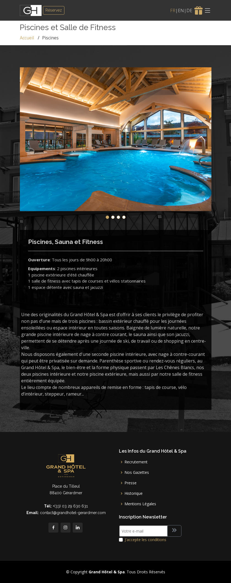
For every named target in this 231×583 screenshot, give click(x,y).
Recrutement (136, 462)
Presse (130, 483)
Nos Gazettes (136, 472)
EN (181, 10)
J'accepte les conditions (145, 539)
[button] (107, 217)
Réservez (53, 10)
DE (189, 10)
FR (172, 10)
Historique (133, 493)
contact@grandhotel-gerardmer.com (73, 513)
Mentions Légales (140, 504)
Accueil (27, 38)
